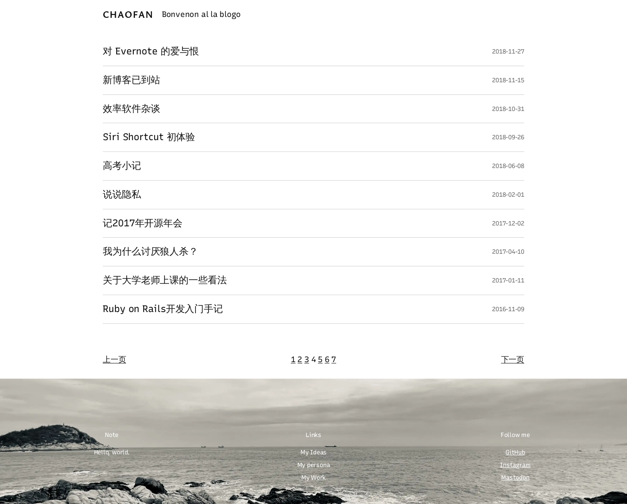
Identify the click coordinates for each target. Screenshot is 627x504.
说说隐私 (122, 194)
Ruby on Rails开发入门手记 (163, 309)
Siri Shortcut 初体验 (149, 137)
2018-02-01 (508, 194)
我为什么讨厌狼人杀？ (150, 251)
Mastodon (515, 477)
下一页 (512, 359)
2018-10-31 (508, 109)
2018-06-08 (508, 166)
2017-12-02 (508, 223)
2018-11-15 (508, 80)
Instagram (515, 465)
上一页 (114, 359)
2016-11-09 (508, 309)
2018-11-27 (508, 51)
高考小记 (122, 166)
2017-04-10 (508, 251)
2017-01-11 (508, 280)
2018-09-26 (508, 137)
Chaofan (128, 14)
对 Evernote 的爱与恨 (151, 51)
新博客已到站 (131, 80)
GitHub (515, 452)
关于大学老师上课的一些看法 (165, 280)
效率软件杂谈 (131, 109)
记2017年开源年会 (142, 223)
